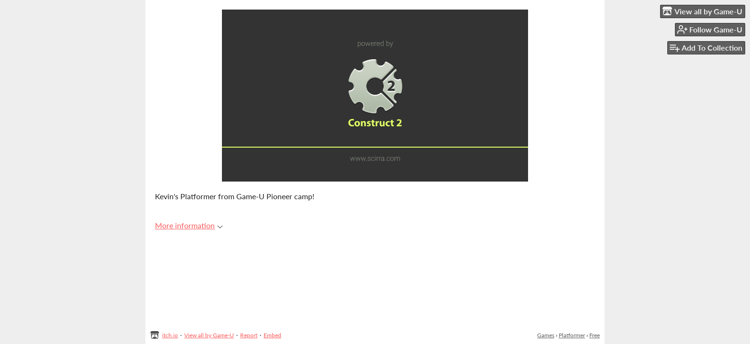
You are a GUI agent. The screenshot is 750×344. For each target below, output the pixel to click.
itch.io (170, 335)
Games (545, 335)
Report (248, 335)
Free (594, 335)
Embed (272, 335)
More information (189, 225)
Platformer (572, 335)
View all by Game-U (209, 335)
